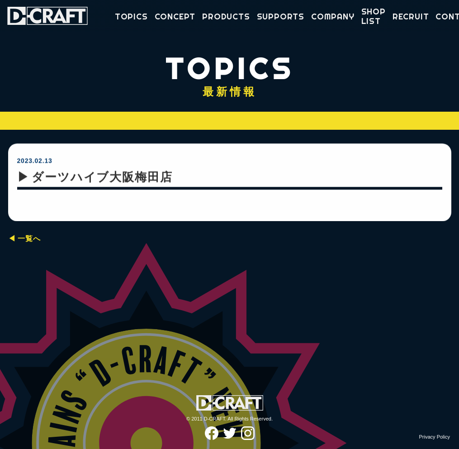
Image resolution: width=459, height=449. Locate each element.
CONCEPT (175, 17)
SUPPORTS (280, 17)
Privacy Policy (434, 437)
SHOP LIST (373, 16)
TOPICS (131, 17)
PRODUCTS (226, 17)
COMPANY (333, 17)
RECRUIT (411, 17)
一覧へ (29, 238)
